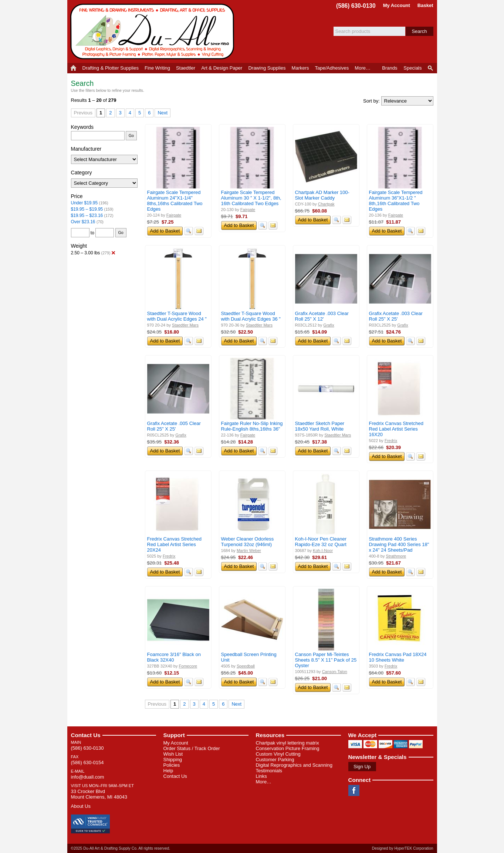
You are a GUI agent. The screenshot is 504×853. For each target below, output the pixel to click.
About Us (81, 806)
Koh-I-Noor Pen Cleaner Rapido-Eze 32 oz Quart (320, 541)
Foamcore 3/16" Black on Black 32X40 (174, 657)
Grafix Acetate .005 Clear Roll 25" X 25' (174, 426)
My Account (396, 5)
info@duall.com (87, 777)
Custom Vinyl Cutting (278, 754)
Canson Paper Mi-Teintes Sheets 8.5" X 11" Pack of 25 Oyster (326, 660)
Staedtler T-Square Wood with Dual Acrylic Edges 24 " (177, 316)
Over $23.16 (83, 221)
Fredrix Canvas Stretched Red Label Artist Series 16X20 (396, 429)
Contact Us (86, 735)
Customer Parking (275, 759)
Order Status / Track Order (191, 748)
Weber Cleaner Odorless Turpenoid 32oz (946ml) (247, 541)
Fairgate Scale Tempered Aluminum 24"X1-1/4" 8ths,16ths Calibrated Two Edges (175, 201)
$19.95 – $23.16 (87, 215)
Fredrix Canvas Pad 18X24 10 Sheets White (398, 657)
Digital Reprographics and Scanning (294, 765)
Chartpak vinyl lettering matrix (287, 743)
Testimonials (269, 770)
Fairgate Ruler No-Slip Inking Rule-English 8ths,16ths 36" (252, 426)
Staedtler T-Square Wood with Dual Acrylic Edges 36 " (251, 316)
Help (168, 770)
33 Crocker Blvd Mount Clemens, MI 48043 (99, 794)
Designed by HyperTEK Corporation (402, 848)
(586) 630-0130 (356, 6)
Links (261, 776)
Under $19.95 (84, 202)
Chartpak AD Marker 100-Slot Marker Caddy (322, 195)
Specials (412, 68)
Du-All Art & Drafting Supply (153, 31)
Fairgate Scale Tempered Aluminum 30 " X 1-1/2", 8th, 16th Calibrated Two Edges (251, 198)
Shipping (172, 759)
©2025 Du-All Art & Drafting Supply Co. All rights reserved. (120, 848)
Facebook (353, 790)
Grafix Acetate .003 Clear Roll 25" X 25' (396, 316)
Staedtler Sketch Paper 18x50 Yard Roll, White (320, 426)
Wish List (173, 754)
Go (131, 135)
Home (73, 68)
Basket (425, 5)
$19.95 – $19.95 (87, 209)
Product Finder (431, 68)
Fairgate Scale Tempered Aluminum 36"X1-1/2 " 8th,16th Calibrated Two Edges (396, 201)
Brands (389, 68)
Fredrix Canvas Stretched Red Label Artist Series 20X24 (174, 544)
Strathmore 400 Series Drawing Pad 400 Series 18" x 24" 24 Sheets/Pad (399, 544)
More (363, 68)
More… (264, 782)
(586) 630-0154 (87, 762)
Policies (171, 765)
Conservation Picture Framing (287, 748)
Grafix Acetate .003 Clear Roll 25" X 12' (322, 316)
